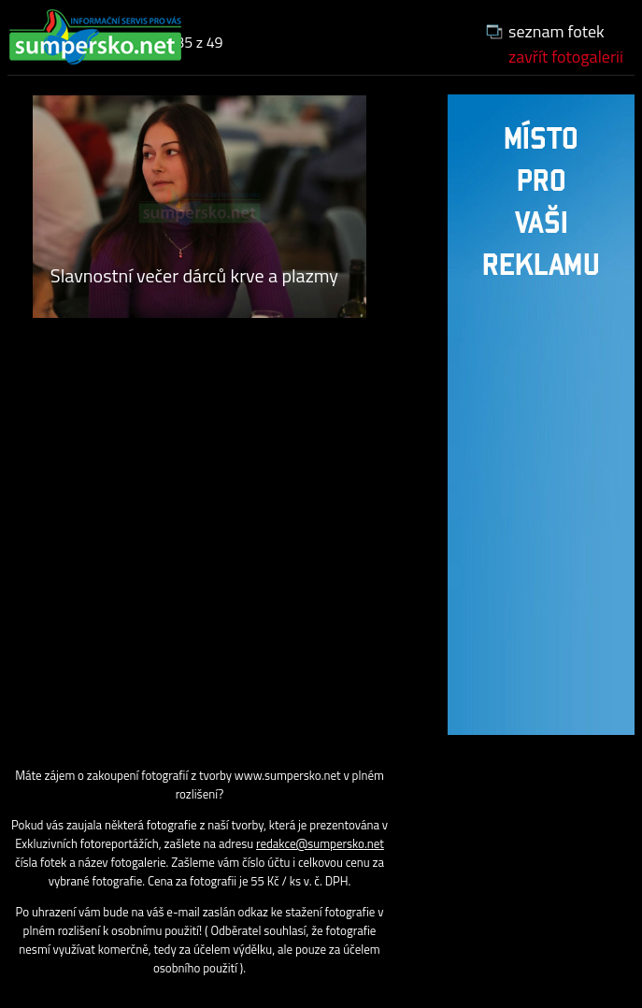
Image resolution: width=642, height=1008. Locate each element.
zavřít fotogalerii (565, 56)
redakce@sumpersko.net (320, 843)
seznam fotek (556, 31)
